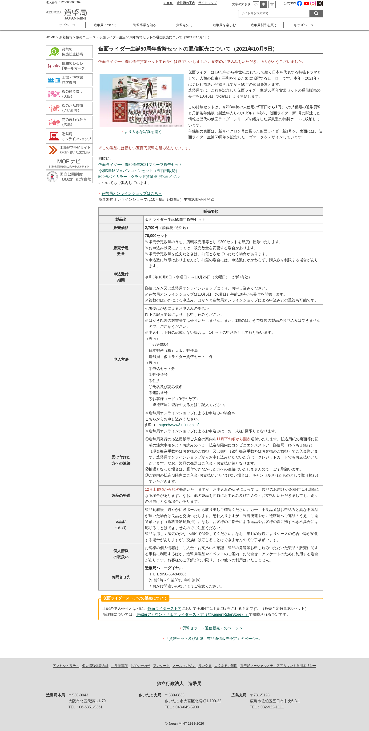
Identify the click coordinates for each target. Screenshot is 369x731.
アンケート (161, 665)
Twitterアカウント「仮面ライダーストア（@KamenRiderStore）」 (192, 614)
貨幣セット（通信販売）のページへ (212, 628)
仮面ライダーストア (164, 608)
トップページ (65, 25)
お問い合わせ (140, 665)
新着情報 (65, 37)
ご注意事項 (119, 665)
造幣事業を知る (144, 25)
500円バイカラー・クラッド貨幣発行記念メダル (139, 177)
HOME (50, 37)
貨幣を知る (184, 25)
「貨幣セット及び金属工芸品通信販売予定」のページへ (212, 639)
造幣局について (105, 25)
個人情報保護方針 (95, 665)
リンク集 (205, 665)
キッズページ (303, 25)
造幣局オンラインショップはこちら (132, 193)
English (168, 2)
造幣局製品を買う (264, 25)
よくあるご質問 (225, 665)
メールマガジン (184, 665)
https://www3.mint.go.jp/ (179, 425)
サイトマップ (207, 2)
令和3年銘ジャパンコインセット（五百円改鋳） (139, 171)
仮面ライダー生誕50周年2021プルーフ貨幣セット (140, 165)
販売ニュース (86, 37)
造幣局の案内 (186, 2)
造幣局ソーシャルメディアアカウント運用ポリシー (278, 665)
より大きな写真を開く (143, 132)
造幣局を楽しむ (224, 25)
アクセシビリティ (66, 665)
